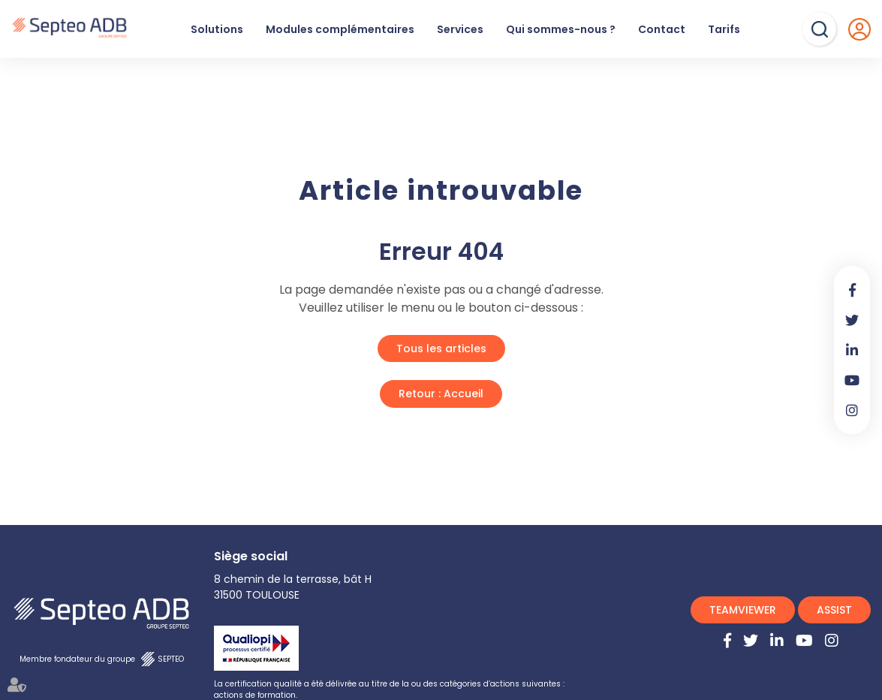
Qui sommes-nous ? (561, 29)
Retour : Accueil (441, 393)
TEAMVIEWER (742, 609)
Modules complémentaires (340, 29)
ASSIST (834, 609)
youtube (852, 380)
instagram (852, 410)
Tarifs (724, 29)
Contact (661, 29)
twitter (852, 320)
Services (460, 29)
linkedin (852, 350)
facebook (852, 290)
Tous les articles (441, 348)
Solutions (217, 29)
